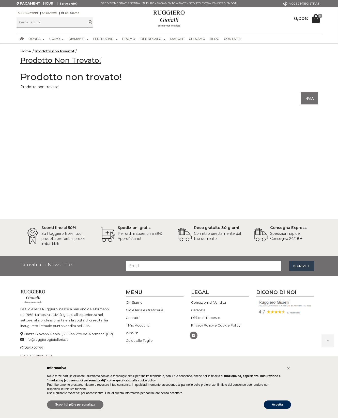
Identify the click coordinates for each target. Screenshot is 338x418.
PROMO (128, 39)
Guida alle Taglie (139, 340)
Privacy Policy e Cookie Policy (215, 325)
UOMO (56, 39)
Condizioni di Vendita (208, 302)
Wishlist (132, 333)
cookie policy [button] (147, 380)
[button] (288, 368)
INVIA (309, 98)
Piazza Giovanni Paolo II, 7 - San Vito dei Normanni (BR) (68, 334)
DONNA (36, 39)
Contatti (49, 13)
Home (25, 51)
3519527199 (28, 13)
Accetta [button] (277, 404)
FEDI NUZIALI (105, 39)
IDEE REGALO (153, 39)
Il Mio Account (137, 325)
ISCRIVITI (301, 266)
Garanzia (198, 310)
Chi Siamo (70, 13)
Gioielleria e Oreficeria (144, 310)
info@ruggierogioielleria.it (46, 339)
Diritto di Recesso (205, 318)
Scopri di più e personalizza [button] (75, 404)
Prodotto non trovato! (54, 51)
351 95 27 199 (33, 348)
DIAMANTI (79, 39)
